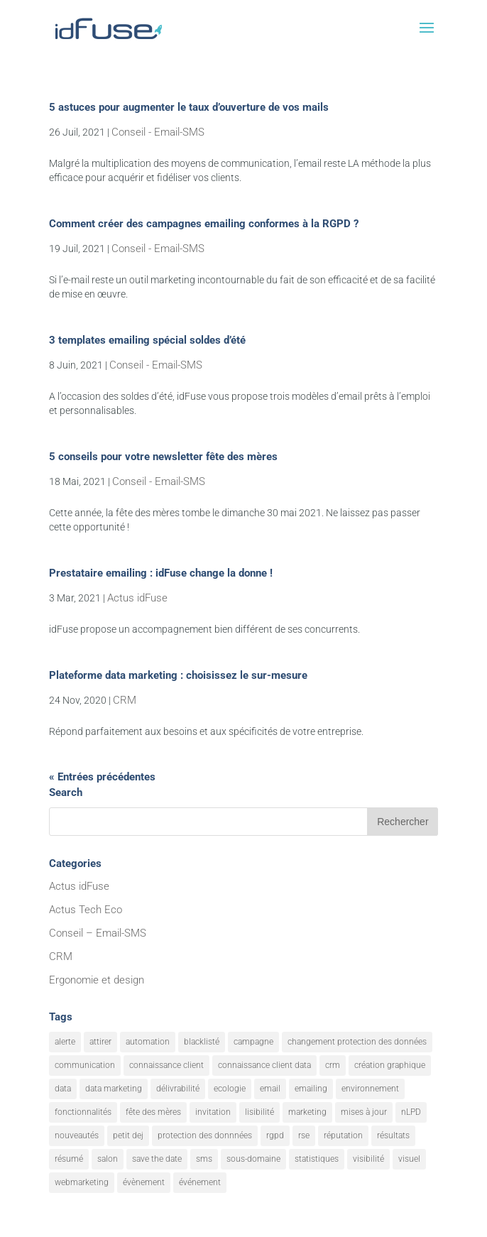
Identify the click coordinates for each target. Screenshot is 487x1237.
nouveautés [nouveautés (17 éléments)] (77, 1135)
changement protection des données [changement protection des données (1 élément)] (357, 1042)
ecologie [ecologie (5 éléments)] (230, 1089)
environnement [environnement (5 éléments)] (370, 1089)
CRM (124, 700)
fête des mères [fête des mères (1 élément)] (153, 1112)
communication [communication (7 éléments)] (85, 1065)
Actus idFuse (137, 598)
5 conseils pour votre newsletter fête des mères (163, 456)
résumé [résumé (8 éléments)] (69, 1159)
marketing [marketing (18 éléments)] (307, 1112)
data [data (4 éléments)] (63, 1089)
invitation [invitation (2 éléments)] (213, 1112)
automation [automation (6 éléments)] (148, 1042)
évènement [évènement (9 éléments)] (144, 1182)
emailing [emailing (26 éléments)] (311, 1089)
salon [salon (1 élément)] (107, 1159)
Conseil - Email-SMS (157, 132)
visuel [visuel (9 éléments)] (409, 1159)
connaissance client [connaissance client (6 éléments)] (166, 1065)
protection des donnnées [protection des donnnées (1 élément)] (205, 1135)
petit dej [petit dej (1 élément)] (128, 1135)
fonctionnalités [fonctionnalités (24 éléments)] (83, 1112)
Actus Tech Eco (85, 909)
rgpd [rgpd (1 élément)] (275, 1135)
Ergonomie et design (96, 980)
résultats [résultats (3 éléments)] (393, 1135)
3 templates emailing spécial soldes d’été (147, 340)
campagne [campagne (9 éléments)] (253, 1042)
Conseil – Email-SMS (97, 933)
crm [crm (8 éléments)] (332, 1065)
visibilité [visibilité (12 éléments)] (368, 1159)
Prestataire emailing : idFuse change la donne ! (161, 573)
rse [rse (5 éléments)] (304, 1135)
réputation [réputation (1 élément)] (343, 1135)
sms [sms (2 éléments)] (204, 1159)
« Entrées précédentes (102, 776)
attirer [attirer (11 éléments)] (100, 1042)
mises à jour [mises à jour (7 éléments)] (364, 1112)
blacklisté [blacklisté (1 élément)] (201, 1042)
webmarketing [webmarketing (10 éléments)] (82, 1182)
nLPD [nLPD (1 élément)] (411, 1112)
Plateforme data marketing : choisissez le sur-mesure (178, 675)
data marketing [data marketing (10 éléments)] (113, 1089)
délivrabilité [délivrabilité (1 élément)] (177, 1089)
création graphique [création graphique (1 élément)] (389, 1065)
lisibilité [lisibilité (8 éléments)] (259, 1112)
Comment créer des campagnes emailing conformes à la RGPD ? (204, 223)
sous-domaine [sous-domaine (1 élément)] (253, 1159)
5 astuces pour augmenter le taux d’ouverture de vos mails (189, 107)
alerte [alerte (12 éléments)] (65, 1042)
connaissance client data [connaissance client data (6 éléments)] (264, 1065)
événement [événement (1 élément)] (200, 1182)
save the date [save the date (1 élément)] (157, 1159)
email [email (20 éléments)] (270, 1089)
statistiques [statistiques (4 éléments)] (317, 1159)
